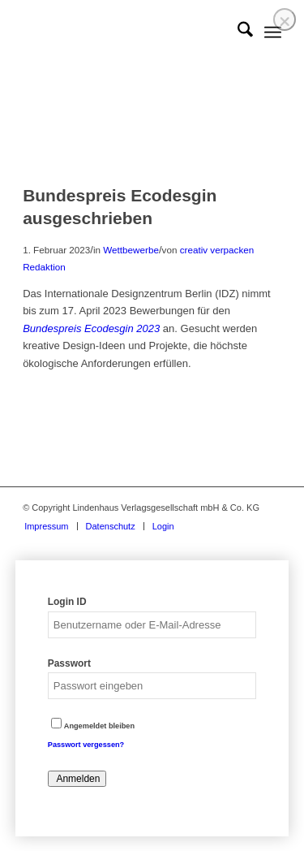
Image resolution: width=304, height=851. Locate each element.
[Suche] (237, 32)
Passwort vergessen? (86, 745)
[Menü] (272, 32)
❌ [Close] (284, 21)
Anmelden (77, 778)
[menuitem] (237, 32)
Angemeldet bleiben (93, 726)
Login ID (67, 601)
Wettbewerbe (131, 249)
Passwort (69, 663)
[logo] (126, 32)
